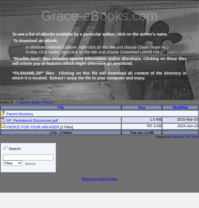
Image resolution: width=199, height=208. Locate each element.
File (61, 107)
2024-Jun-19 (187, 126)
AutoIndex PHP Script (185, 137)
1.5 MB (155, 119)
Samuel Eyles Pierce (35, 102)
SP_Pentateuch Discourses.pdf (29, 120)
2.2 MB (149, 132)
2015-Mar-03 (187, 119)
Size (142, 107)
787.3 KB (154, 126)
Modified (180, 107)
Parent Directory (17, 114)
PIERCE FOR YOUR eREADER (30, 127)
